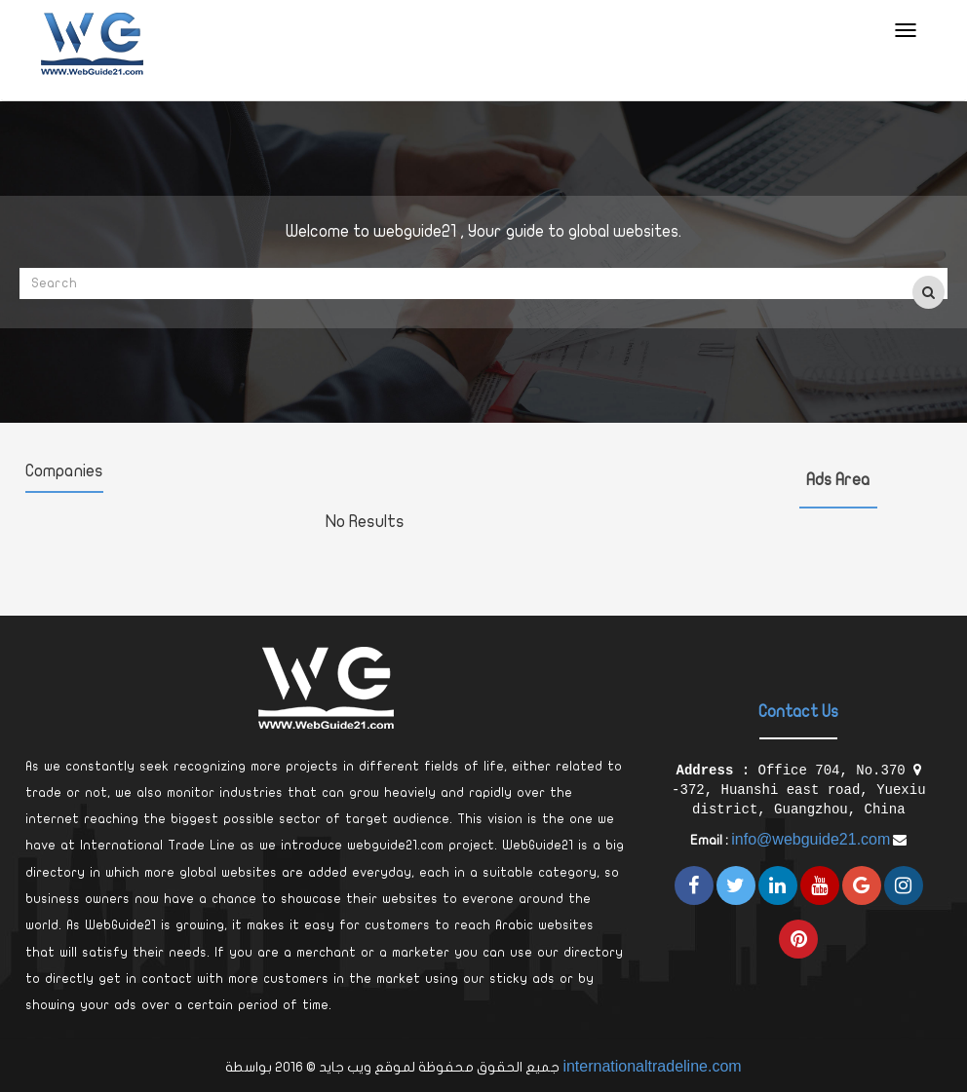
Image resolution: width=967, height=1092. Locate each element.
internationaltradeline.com (651, 1066)
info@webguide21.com (810, 839)
